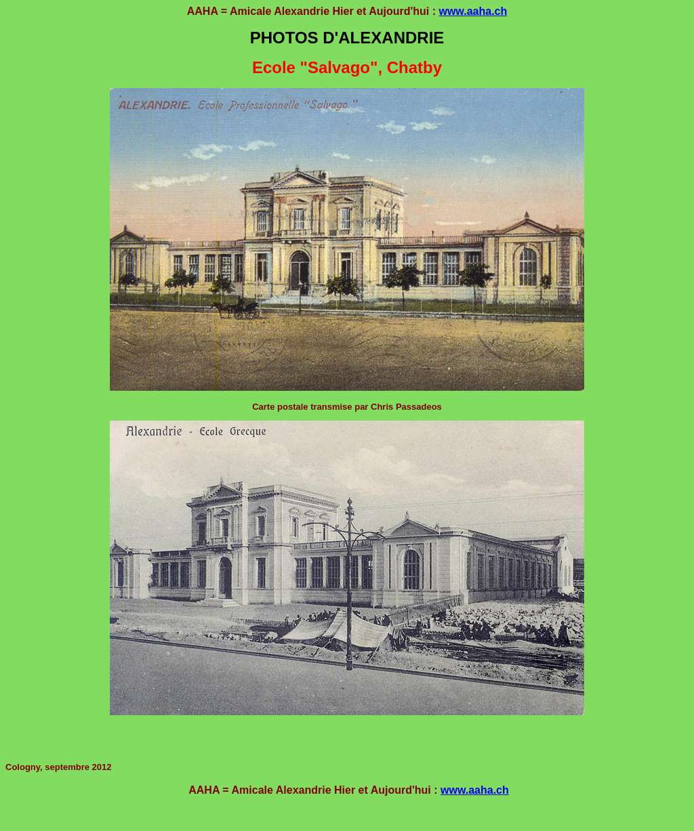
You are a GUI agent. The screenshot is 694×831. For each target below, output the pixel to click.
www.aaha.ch (472, 11)
